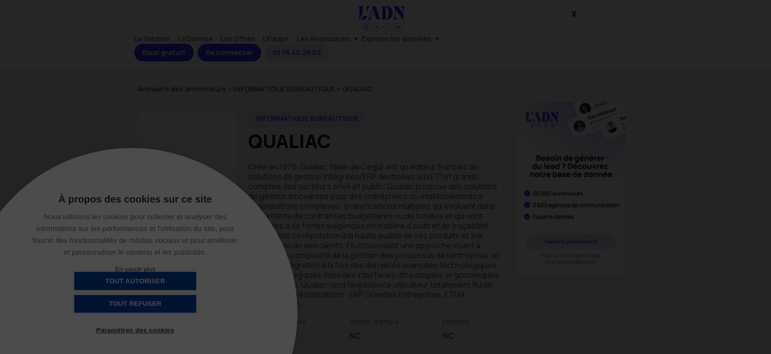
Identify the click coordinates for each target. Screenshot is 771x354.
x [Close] (574, 5)
